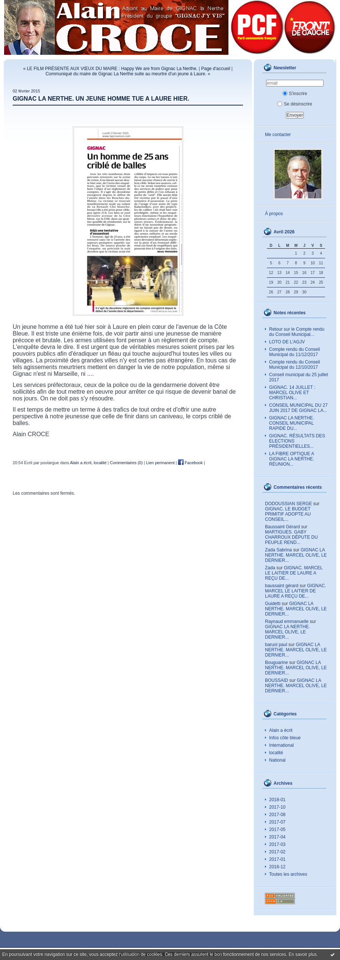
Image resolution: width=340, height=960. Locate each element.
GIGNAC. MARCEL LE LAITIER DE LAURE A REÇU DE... (293, 573)
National (277, 760)
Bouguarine (276, 662)
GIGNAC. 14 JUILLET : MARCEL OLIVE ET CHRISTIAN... (292, 392)
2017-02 (277, 851)
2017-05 (277, 829)
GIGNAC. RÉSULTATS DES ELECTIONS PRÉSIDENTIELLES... (297, 441)
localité (276, 752)
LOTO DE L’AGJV (287, 341)
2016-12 (277, 866)
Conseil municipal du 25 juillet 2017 (298, 377)
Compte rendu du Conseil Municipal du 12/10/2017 (294, 364)
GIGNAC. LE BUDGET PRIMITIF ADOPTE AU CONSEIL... (288, 514)
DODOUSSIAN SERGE (288, 503)
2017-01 (277, 859)
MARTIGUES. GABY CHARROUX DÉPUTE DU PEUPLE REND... (291, 537)
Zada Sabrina (278, 550)
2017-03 (277, 844)
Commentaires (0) (126, 462)
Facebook (190, 462)
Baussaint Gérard (282, 526)
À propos (274, 213)
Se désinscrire (294, 104)
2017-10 (277, 807)
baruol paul (276, 644)
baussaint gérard (281, 585)
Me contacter (278, 134)
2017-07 (277, 822)
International (281, 745)
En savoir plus (302, 954)
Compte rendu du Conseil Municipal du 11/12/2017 (294, 352)
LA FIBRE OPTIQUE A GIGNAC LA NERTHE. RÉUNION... (291, 459)
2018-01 (277, 799)
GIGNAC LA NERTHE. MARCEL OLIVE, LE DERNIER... (296, 555)
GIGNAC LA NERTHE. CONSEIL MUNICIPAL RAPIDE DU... (291, 423)
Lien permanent (160, 462)
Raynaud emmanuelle (287, 621)
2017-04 (277, 837)
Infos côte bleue (285, 737)
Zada (270, 567)
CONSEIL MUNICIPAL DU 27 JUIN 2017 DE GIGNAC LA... (298, 408)
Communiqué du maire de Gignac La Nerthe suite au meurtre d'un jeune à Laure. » (128, 73)
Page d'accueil (215, 68)
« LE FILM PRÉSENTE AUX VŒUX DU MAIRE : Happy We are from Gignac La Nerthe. (110, 68)
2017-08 (277, 814)
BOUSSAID (276, 680)
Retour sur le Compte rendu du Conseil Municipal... (296, 332)
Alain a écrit (281, 730)
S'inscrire (295, 93)
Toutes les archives (288, 874)
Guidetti (272, 603)
